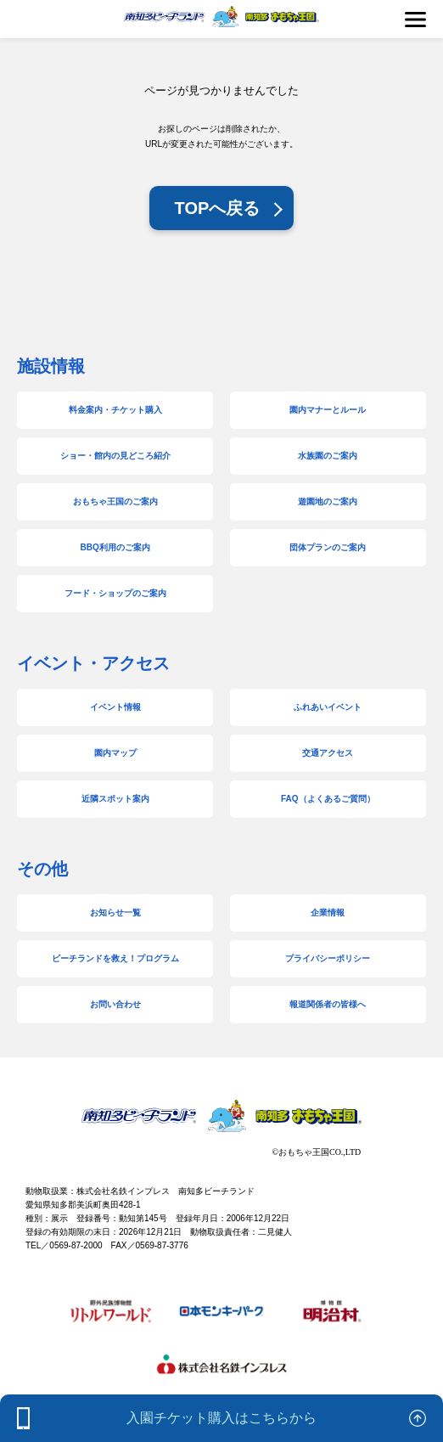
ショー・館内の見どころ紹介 (115, 455)
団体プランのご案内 (327, 547)
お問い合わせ (115, 1004)
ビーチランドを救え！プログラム (115, 958)
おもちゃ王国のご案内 (115, 501)
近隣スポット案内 (115, 798)
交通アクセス (327, 753)
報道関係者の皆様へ (327, 1004)
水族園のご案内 (327, 455)
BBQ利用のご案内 (115, 547)
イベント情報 (115, 707)
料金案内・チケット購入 (115, 409)
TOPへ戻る (218, 208)
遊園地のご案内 (327, 501)
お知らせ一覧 (115, 912)
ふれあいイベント (328, 707)
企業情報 (328, 912)
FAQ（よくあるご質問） (328, 798)
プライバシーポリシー (327, 958)
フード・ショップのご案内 (115, 593)
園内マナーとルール (327, 409)
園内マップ (115, 753)
